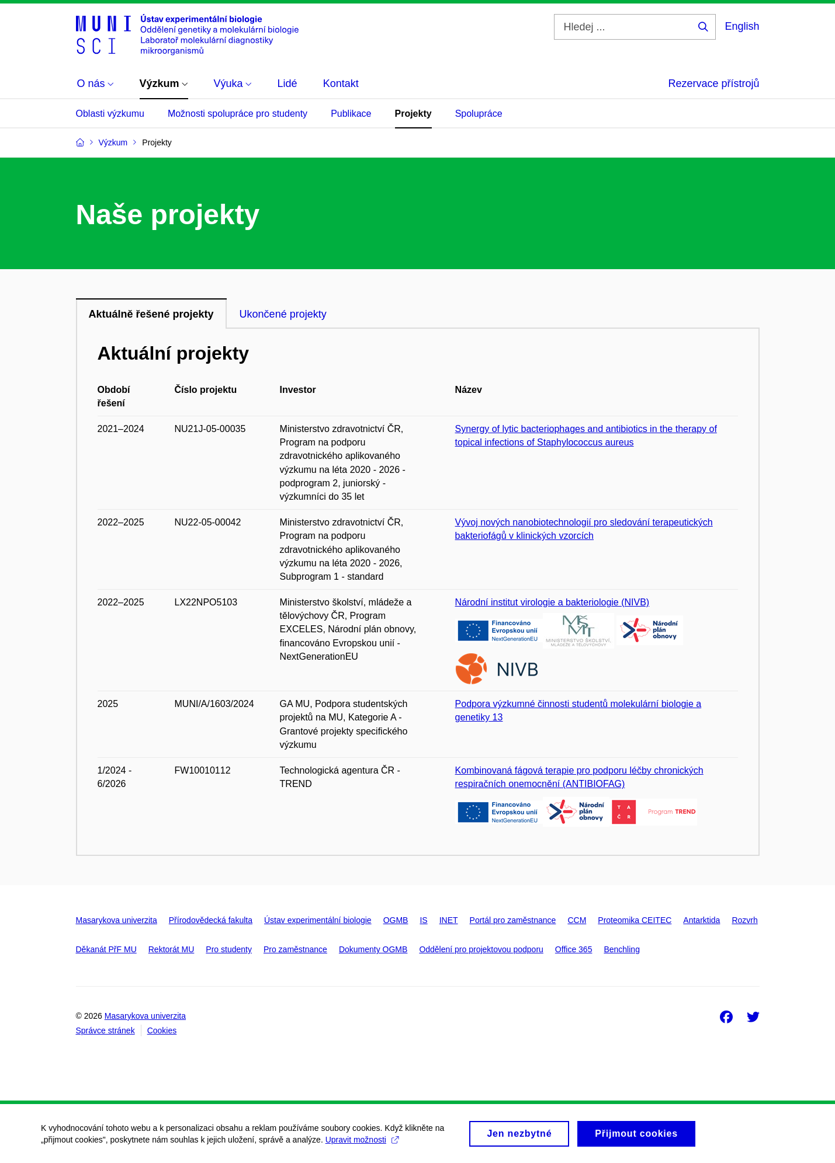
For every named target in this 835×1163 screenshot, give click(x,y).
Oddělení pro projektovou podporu (481, 949)
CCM (576, 920)
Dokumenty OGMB (373, 949)
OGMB (395, 920)
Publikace (351, 114)
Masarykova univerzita (116, 920)
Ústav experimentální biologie (318, 920)
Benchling (622, 949)
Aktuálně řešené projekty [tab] (151, 314)
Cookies (162, 1030)
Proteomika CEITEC (634, 920)
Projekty (413, 114)
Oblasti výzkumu (110, 114)
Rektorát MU (171, 949)
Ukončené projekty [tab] (283, 314)
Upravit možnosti (362, 1143)
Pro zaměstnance (295, 949)
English (742, 26)
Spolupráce (479, 114)
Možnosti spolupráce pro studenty (237, 114)
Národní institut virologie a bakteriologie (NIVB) (552, 602)
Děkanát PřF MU (106, 949)
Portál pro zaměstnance (513, 920)
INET (448, 920)
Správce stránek (105, 1030)
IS (423, 920)
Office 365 (574, 949)
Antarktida (701, 920)
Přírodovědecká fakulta (210, 920)
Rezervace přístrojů (713, 83)
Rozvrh (744, 920)
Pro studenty (229, 949)
